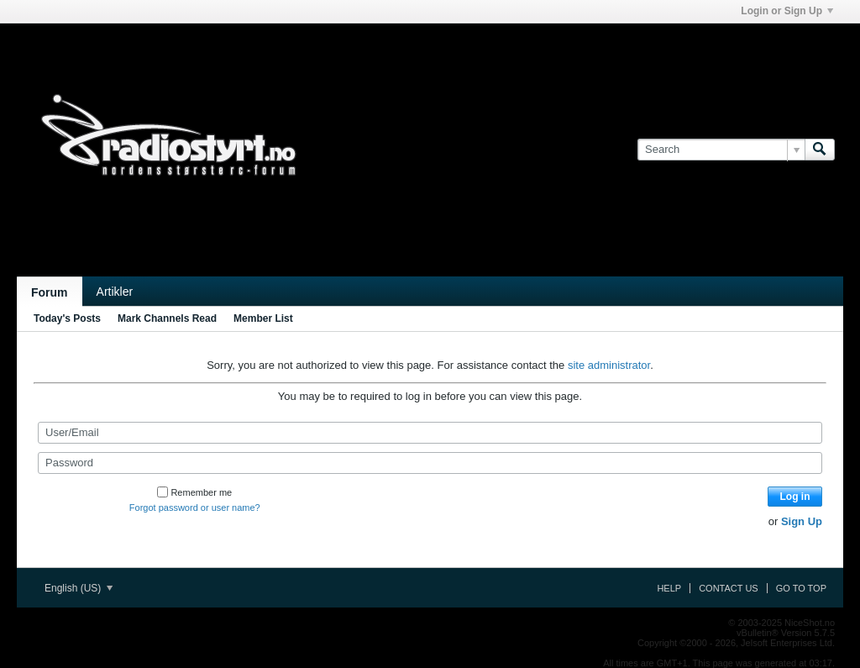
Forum (49, 292)
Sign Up (801, 521)
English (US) (79, 588)
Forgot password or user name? (194, 507)
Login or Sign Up (787, 11)
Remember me (194, 492)
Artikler (115, 291)
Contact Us (728, 588)
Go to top (801, 588)
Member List (263, 318)
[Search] (721, 149)
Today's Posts (67, 318)
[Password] (430, 463)
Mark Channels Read (167, 318)
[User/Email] (430, 433)
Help (669, 588)
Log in (795, 496)
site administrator (609, 365)
